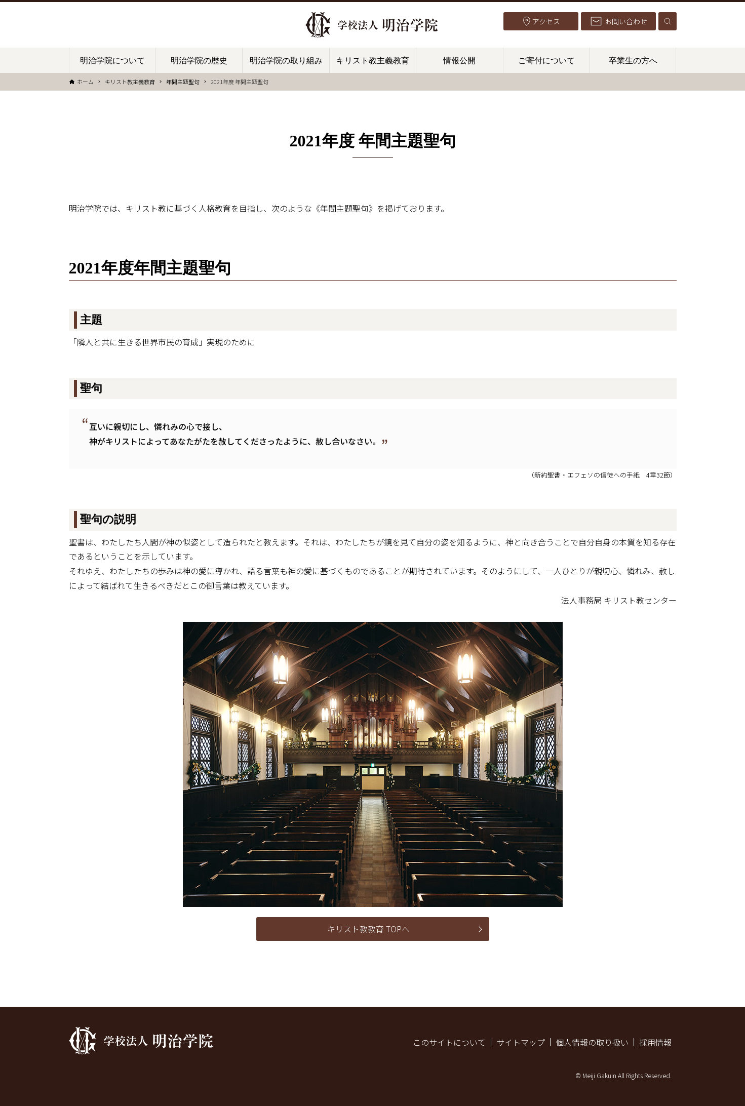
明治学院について (112, 60)
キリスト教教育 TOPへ (368, 929)
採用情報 (655, 1042)
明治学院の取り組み (286, 60)
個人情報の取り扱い (592, 1042)
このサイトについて (449, 1042)
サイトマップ (520, 1042)
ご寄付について (546, 60)
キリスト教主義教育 (372, 60)
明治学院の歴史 (199, 60)
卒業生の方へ (633, 60)
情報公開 (459, 60)
